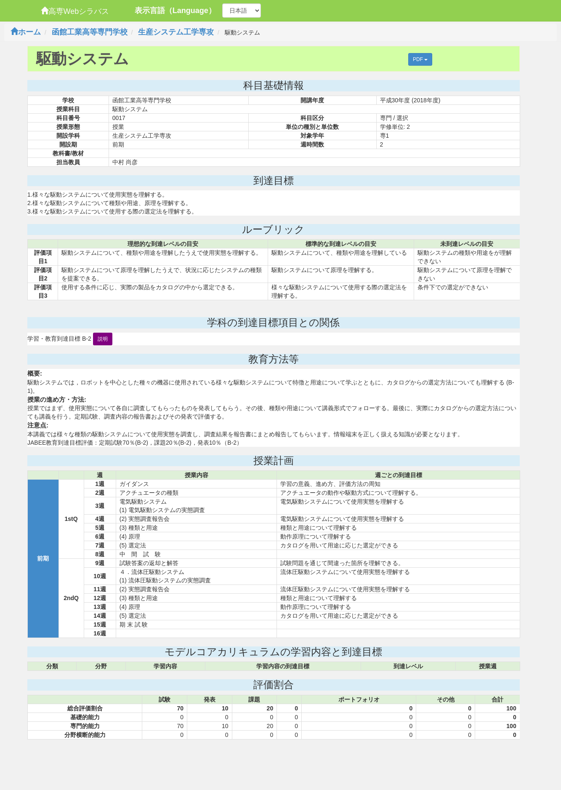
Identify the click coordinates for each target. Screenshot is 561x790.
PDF (420, 59)
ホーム (26, 32)
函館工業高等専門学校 (90, 32)
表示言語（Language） (175, 10)
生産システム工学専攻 (176, 32)
